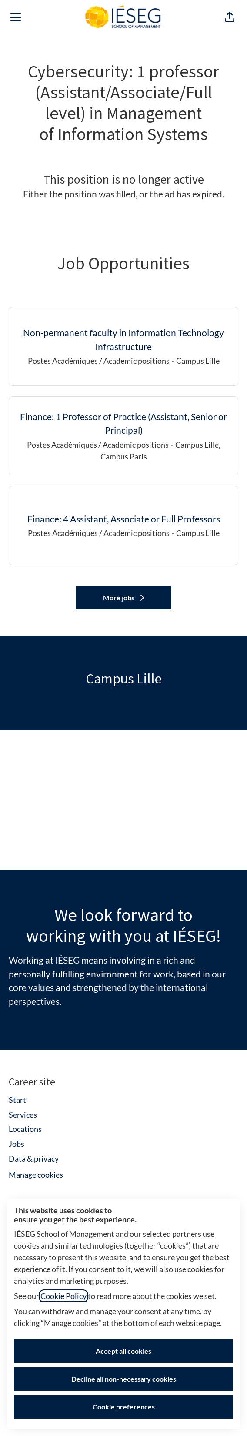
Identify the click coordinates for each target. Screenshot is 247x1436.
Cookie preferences (124, 1407)
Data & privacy (34, 1158)
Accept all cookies (123, 1351)
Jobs (16, 1143)
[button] (229, 17)
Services (23, 1114)
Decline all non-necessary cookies (123, 1379)
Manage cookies (36, 1174)
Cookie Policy (63, 1296)
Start (17, 1100)
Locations (25, 1129)
